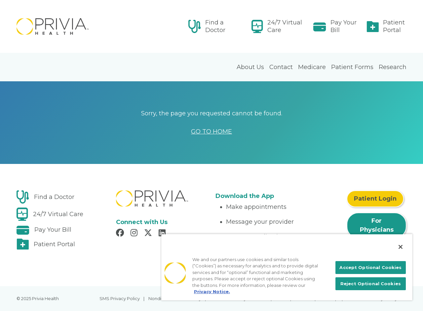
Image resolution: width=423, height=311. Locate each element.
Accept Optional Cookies (370, 267)
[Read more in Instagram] (135, 233)
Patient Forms (352, 67)
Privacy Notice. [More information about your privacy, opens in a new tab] (212, 291)
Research (392, 67)
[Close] (400, 247)
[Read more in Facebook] (121, 233)
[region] (286, 267)
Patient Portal (394, 26)
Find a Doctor (215, 26)
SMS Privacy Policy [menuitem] (119, 298)
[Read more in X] (149, 233)
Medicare (312, 67)
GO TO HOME (211, 131)
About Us (250, 67)
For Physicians (377, 225)
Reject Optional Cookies (370, 283)
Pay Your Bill (343, 26)
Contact (281, 67)
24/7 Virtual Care (284, 26)
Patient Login (375, 198)
